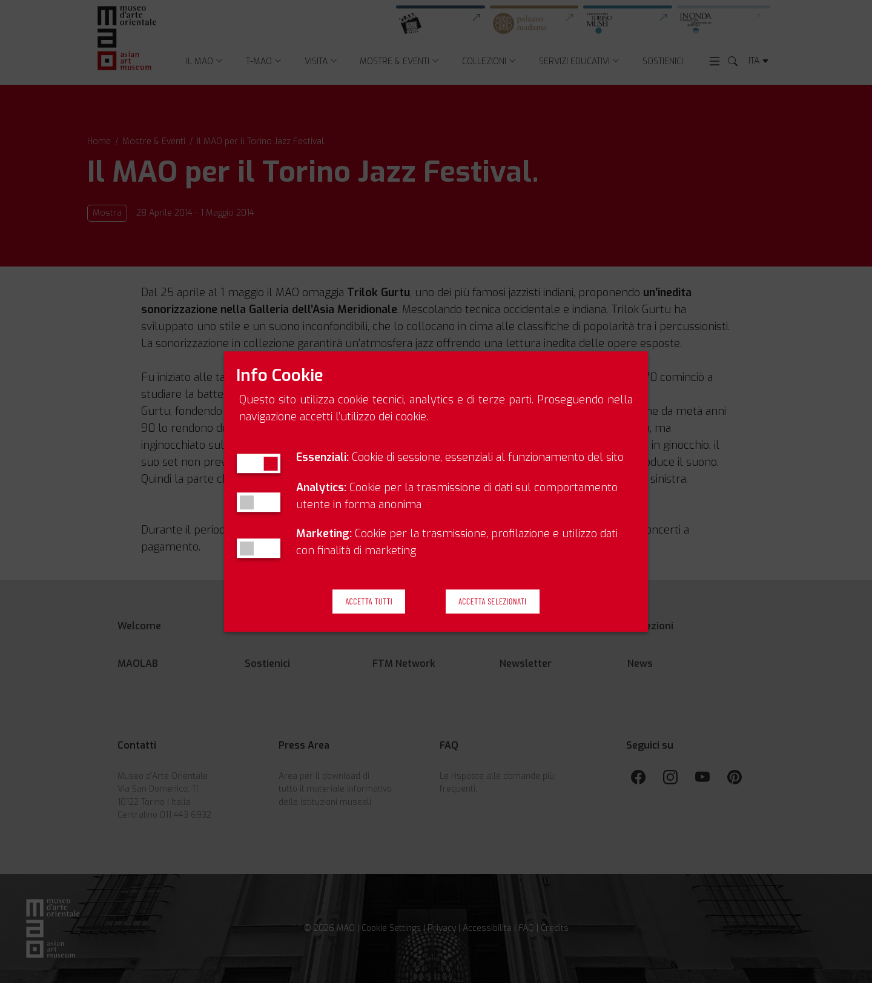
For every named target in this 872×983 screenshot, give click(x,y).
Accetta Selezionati (492, 602)
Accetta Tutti (368, 602)
